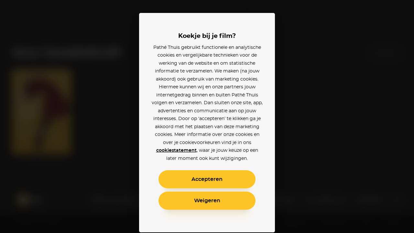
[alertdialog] (207, 116)
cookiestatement (176, 150)
